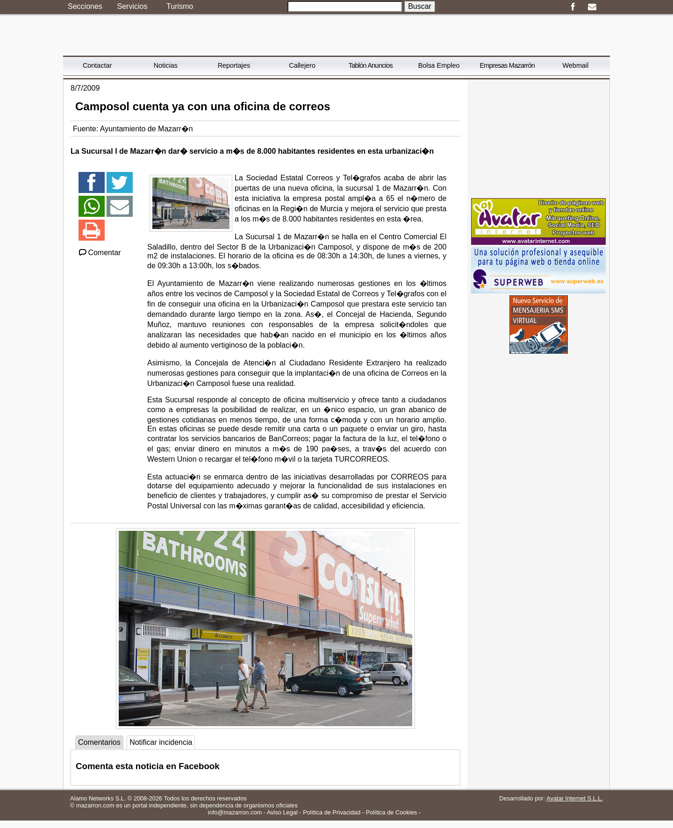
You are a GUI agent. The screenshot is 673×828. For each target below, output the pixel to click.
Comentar (99, 253)
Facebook (572, 7)
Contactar (97, 65)
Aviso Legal (282, 812)
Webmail (576, 65)
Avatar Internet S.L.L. (574, 798)
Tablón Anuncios (371, 65)
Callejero (302, 65)
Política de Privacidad (331, 812)
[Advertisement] (538, 137)
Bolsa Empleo (439, 65)
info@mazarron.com (235, 812)
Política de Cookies (391, 812)
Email (591, 7)
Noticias (166, 65)
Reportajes (234, 65)
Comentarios (99, 742)
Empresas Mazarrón (507, 65)
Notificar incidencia (160, 742)
